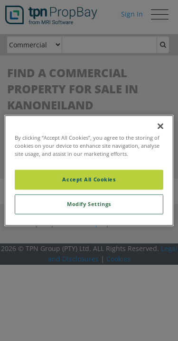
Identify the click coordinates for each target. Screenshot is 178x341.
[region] (88, 170)
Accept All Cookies (88, 179)
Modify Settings (89, 204)
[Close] (160, 126)
